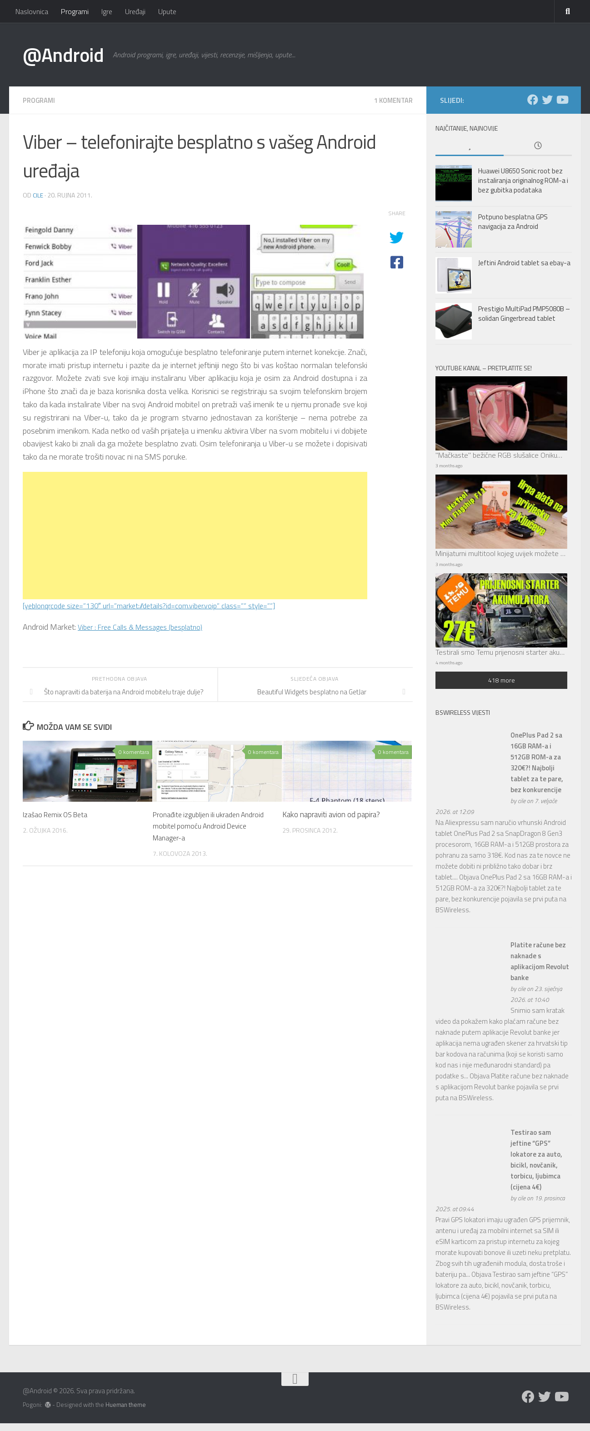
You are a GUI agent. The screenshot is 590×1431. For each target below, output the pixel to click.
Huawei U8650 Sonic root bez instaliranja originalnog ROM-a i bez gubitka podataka (523, 180)
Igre (106, 11)
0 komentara (134, 751)
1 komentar (391, 100)
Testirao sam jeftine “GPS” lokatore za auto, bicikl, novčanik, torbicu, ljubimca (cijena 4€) (536, 1167)
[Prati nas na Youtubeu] (561, 99)
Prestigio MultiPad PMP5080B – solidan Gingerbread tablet (524, 313)
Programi (75, 11)
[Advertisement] (195, 535)
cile (38, 194)
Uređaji (135, 11)
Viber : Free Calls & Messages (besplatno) (147, 626)
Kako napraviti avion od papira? (331, 814)
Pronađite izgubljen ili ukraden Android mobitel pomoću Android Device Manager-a (213, 825)
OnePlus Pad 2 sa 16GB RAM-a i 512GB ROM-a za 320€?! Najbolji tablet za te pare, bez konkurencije (536, 770)
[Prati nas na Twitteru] (547, 99)
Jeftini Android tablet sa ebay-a (524, 263)
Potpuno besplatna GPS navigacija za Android (513, 222)
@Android (63, 54)
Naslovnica (31, 11)
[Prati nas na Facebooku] (532, 99)
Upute (167, 11)
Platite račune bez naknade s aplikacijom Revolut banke (539, 968)
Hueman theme (125, 1411)
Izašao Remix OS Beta (58, 814)
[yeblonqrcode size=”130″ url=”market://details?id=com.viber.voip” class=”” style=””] (163, 605)
